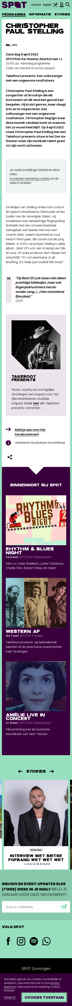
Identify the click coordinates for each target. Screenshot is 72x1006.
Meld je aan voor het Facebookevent (30, 432)
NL (8, 45)
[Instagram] (21, 941)
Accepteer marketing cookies (30, 178)
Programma (14, 14)
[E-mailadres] (36, 907)
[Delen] (10, 457)
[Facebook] (8, 941)
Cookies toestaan (44, 997)
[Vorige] (19, 771)
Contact (36, 4)
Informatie (40, 14)
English (47, 4)
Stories (62, 14)
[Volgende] (52, 771)
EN (14, 45)
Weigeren (10, 997)
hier (36, 403)
